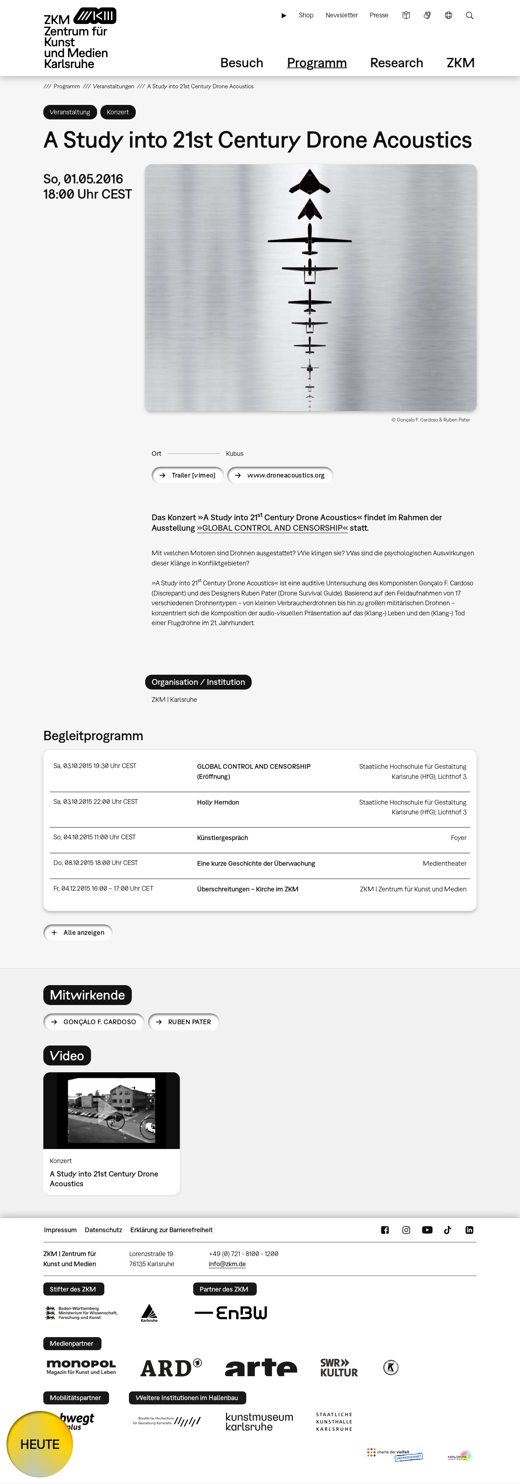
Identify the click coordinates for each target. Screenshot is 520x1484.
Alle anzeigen (84, 932)
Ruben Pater (189, 1022)
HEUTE (40, 1444)
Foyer (459, 837)
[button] (311, 287)
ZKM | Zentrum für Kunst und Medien (413, 889)
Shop (306, 15)
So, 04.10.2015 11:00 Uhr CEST (94, 837)
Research (397, 62)
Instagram (406, 1230)
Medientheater (445, 863)
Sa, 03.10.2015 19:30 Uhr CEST (94, 765)
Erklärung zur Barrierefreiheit (171, 1230)
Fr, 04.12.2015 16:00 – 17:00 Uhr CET (103, 888)
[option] (114, 1133)
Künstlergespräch (222, 837)
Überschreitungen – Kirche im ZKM (248, 889)
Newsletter (342, 15)
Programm (317, 62)
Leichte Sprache (406, 15)
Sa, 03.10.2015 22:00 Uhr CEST (95, 801)
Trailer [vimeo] (194, 475)
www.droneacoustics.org (286, 475)
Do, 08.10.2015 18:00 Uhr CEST (95, 862)
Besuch (242, 62)
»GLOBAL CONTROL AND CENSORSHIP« (272, 528)
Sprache (448, 15)
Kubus (234, 453)
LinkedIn (469, 1230)
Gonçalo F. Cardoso (100, 1022)
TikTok (448, 1230)
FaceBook (385, 1230)
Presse (379, 15)
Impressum (60, 1230)
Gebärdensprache (427, 15)
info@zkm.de (227, 1264)
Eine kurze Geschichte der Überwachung (256, 863)
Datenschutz (103, 1230)
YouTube (427, 1230)
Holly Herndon (218, 802)
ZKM (461, 62)
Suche (469, 15)
